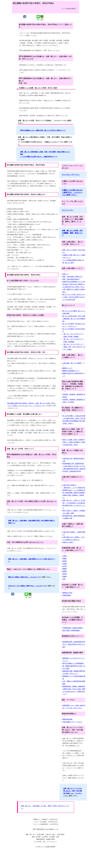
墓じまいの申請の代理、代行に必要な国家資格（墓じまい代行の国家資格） (73, 318)
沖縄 (63, 579)
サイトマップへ (67, 210)
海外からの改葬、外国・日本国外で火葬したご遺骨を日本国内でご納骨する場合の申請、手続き (73, 442)
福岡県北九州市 (67, 593)
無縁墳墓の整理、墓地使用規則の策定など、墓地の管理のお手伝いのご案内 (73, 644)
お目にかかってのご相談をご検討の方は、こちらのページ (26, 586)
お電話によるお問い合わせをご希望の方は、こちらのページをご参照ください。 (72, 192)
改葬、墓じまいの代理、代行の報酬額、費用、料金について (72, 233)
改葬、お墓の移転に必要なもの (72, 276)
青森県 (64, 558)
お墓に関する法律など (69, 485)
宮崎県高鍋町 (66, 595)
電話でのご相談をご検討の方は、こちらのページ (23, 577)
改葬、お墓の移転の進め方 (70, 279)
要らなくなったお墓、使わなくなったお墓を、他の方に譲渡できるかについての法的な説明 (73, 297)
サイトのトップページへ (71, 175)
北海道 (64, 556)
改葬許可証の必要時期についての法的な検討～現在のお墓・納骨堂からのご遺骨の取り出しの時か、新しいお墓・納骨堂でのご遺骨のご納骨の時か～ (73, 287)
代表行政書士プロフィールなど (72, 722)
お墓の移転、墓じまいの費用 (71, 363)
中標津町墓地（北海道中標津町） (73, 628)
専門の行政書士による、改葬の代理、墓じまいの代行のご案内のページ (43, 130)
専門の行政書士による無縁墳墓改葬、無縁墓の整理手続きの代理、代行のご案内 (73, 666)
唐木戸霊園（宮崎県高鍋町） (71, 630)
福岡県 (64, 571)
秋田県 (64, 561)
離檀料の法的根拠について (70, 370)
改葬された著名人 (68, 542)
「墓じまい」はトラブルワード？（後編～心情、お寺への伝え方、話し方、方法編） (73, 346)
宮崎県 (64, 576)
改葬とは (65, 274)
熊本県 (64, 574)
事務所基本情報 (67, 719)
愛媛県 (64, 569)
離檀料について (67, 368)
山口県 (64, 566)
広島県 (64, 563)
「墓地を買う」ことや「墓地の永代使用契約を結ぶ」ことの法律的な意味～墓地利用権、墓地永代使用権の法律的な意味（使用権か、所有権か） (73, 493)
